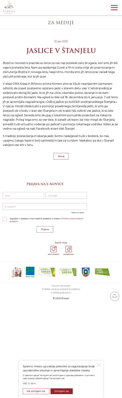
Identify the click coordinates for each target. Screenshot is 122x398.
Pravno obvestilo (61, 286)
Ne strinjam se (36, 391)
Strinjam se (62, 391)
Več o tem (29, 383)
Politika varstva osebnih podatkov (61, 289)
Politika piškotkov (61, 292)
